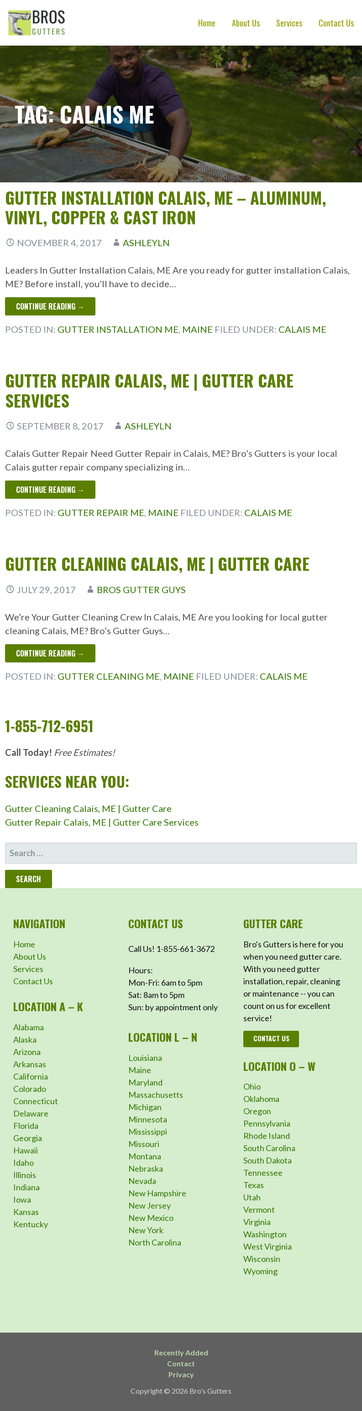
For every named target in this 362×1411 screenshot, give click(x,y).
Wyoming (260, 1271)
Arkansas (29, 1064)
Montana (144, 1156)
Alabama (28, 1027)
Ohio (252, 1086)
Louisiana (145, 1058)
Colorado (29, 1089)
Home (206, 23)
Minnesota (147, 1119)
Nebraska (145, 1168)
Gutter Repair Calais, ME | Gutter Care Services (149, 390)
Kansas (26, 1212)
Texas (253, 1185)
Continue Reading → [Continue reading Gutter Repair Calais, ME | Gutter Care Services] (50, 489)
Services (289, 23)
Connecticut (35, 1101)
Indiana (26, 1187)
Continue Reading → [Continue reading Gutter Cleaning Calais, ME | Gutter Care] (50, 653)
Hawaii (25, 1150)
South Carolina (269, 1148)
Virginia (257, 1222)
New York (145, 1230)
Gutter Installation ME (118, 329)
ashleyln (146, 242)
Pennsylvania (266, 1123)
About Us (246, 23)
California (30, 1076)
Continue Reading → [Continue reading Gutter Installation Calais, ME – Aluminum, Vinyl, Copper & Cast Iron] (50, 306)
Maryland (145, 1082)
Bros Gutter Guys (141, 589)
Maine (197, 329)
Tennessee (263, 1173)
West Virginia (267, 1246)
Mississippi (147, 1132)
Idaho (23, 1163)
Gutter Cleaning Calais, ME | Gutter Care (157, 563)
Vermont (259, 1209)
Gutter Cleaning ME (109, 676)
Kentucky (30, 1224)
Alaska (25, 1039)
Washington (265, 1234)
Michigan (145, 1107)
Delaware (30, 1113)
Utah (252, 1197)
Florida (25, 1126)
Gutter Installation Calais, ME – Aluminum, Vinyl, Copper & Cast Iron (165, 207)
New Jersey (149, 1205)
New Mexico (150, 1218)
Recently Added (181, 1352)
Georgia (27, 1138)
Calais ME (302, 329)
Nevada (142, 1181)
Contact (181, 1363)
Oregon (257, 1111)
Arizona (27, 1052)
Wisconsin (261, 1259)
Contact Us (336, 23)
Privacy (181, 1374)
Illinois (24, 1175)
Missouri (143, 1144)
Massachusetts (155, 1095)
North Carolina (154, 1242)
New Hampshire (157, 1193)
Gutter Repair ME (101, 512)
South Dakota (267, 1160)
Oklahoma (261, 1099)
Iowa (22, 1199)
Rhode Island (266, 1136)
